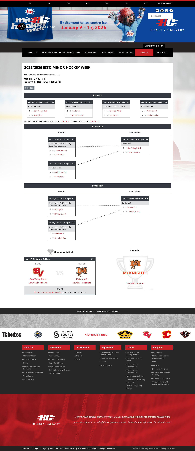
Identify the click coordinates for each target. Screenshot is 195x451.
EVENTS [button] (144, 52)
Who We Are (28, 379)
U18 (126, 4)
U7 (30, 4)
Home (26, 75)
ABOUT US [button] (32, 52)
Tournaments (55, 373)
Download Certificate (38, 282)
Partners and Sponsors (33, 372)
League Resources (57, 366)
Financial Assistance (109, 358)
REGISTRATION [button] (126, 52)
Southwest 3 (113, 115)
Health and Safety (57, 359)
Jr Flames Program (160, 369)
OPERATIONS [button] (90, 52)
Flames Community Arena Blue (47, 292)
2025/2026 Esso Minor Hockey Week (41, 75)
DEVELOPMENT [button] (108, 52)
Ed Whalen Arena (34, 106)
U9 (49, 4)
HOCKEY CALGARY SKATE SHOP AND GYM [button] (61, 52)
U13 (87, 4)
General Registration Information (110, 353)
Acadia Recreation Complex (114, 106)
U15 (107, 4)
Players (78, 359)
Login (160, 45)
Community (157, 352)
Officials (78, 356)
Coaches (78, 352)
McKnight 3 (38, 115)
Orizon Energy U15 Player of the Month (160, 383)
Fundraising (54, 356)
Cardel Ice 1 (126, 144)
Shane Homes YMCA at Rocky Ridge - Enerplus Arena (60, 145)
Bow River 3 (76, 111)
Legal (25, 363)
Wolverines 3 (152, 111)
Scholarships (106, 365)
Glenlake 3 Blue (153, 115)
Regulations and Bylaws (59, 370)
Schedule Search (165, 4)
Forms (103, 362)
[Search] (160, 16)
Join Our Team (29, 359)
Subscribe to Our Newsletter (62, 448)
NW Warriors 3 (77, 115)
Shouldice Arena (55, 168)
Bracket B (94, 121)
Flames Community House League (160, 357)
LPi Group (171, 448)
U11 (68, 4)
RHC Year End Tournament (132, 371)
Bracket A (65, 121)
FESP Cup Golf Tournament (132, 365)
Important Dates (56, 363)
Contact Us (150, 45)
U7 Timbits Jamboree (135, 376)
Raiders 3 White (115, 111)
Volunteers (28, 376)
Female (155, 365)
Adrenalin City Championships (132, 353)
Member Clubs (29, 356)
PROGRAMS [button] (162, 52)
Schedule (29, 88)
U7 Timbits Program (161, 378)
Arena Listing (55, 352)
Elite (154, 362)
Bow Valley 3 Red (40, 111)
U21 (145, 4)
